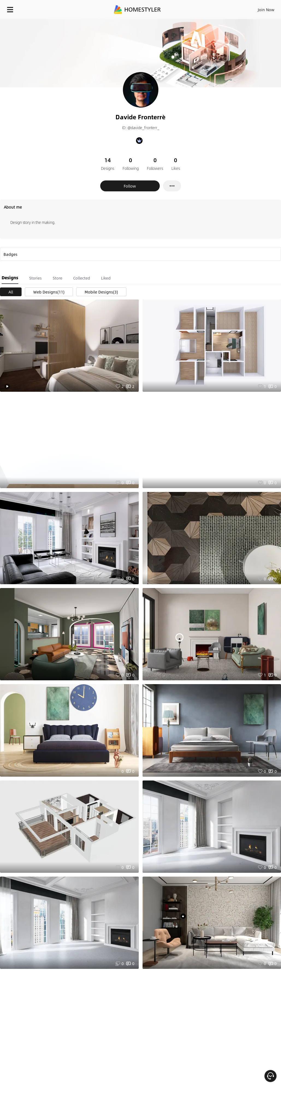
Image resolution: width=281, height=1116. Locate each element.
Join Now (266, 10)
